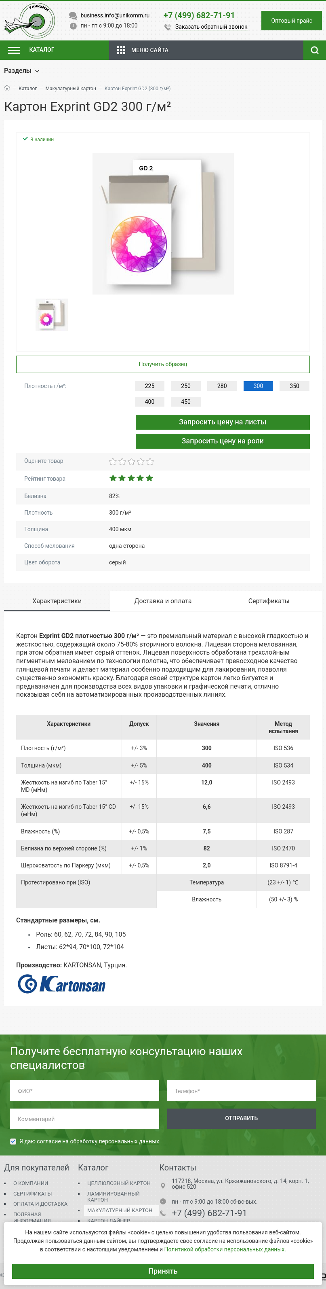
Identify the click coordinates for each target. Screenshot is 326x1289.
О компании (30, 1183)
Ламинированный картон (113, 1197)
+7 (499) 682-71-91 (209, 1213)
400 (150, 402)
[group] (163, 224)
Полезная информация (32, 1217)
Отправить (241, 1118)
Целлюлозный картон (119, 1183)
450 (186, 402)
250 (186, 386)
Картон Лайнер (108, 1221)
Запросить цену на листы (222, 422)
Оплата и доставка (40, 1204)
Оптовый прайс (291, 20)
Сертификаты (32, 1194)
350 (294, 386)
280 (222, 386)
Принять (162, 1271)
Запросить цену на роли (223, 441)
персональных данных (129, 1141)
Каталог (28, 88)
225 (150, 386)
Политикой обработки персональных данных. (225, 1249)
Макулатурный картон (71, 88)
